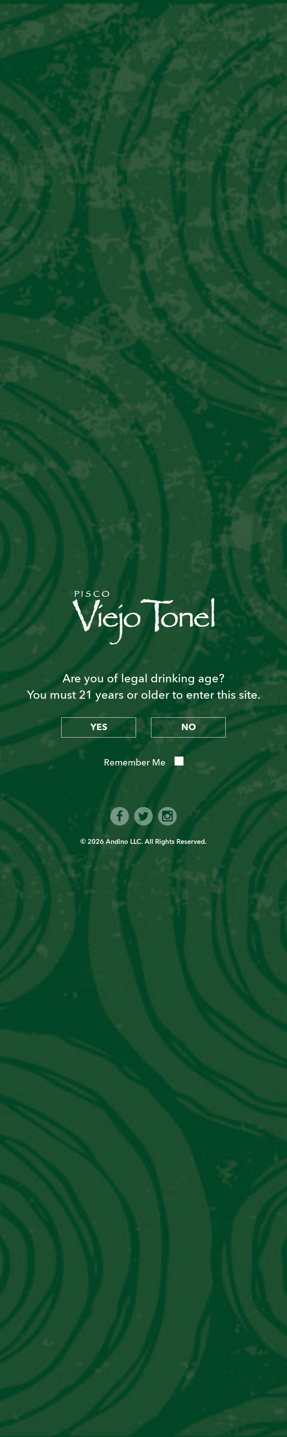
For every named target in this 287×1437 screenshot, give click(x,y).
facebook (119, 816)
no (188, 727)
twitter (143, 816)
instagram (167, 816)
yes (98, 727)
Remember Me (135, 763)
